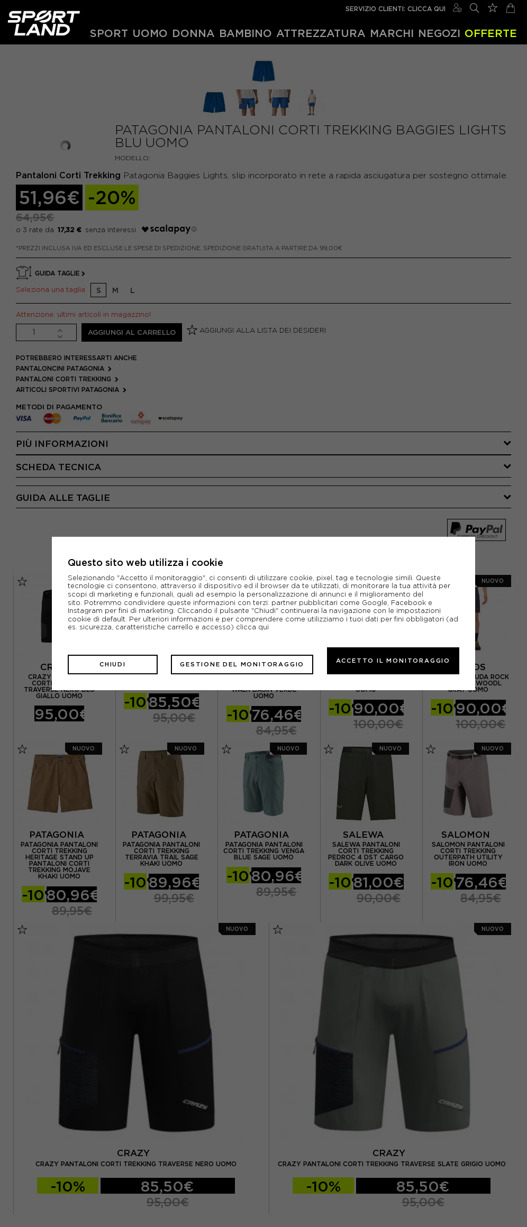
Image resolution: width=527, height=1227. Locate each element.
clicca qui (252, 631)
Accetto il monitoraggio (393, 660)
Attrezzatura (321, 33)
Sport (109, 33)
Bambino (245, 33)
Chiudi (94, 660)
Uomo (150, 33)
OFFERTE (491, 33)
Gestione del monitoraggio (223, 660)
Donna (193, 33)
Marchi (392, 33)
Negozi (439, 33)
